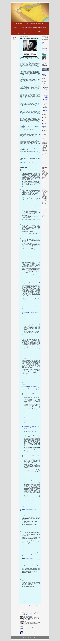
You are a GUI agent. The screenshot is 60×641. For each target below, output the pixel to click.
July (45, 103)
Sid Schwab (26, 386)
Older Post (38, 605)
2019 (44, 116)
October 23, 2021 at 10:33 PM (34, 455)
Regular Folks (25, 626)
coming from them (32, 136)
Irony (24, 611)
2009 (44, 130)
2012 (44, 126)
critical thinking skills (31, 163)
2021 (44, 81)
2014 (44, 123)
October (45, 87)
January (45, 112)
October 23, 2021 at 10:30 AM (34, 312)
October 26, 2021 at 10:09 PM (31, 578)
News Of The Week (46, 97)
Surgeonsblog (45, 139)
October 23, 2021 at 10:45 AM (34, 393)
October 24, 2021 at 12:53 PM (31, 509)
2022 (44, 80)
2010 (44, 129)
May (45, 106)
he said (32, 112)
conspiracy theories (25, 163)
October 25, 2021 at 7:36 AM (30, 558)
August (45, 101)
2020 (44, 114)
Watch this (37, 158)
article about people (32, 151)
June (45, 104)
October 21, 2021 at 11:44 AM (31, 169)
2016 (44, 120)
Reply (22, 186)
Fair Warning (45, 89)
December (45, 82)
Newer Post (22, 605)
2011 (44, 127)
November (46, 85)
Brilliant (24, 621)
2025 (44, 75)
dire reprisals (25, 81)
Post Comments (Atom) (27, 608)
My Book (43, 43)
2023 (44, 78)
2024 (44, 77)
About (43, 42)
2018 (44, 117)
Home (30, 605)
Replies (24, 310)
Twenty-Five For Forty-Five (27, 616)
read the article (28, 59)
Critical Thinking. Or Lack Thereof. (46, 92)
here (43, 66)
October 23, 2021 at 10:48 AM (34, 426)
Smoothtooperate (24, 169)
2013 (44, 124)
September (46, 99)
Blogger (35, 637)
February (45, 110)
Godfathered (46, 95)
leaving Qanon (37, 163)
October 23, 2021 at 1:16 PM (32, 431)
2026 (44, 74)
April (45, 107)
